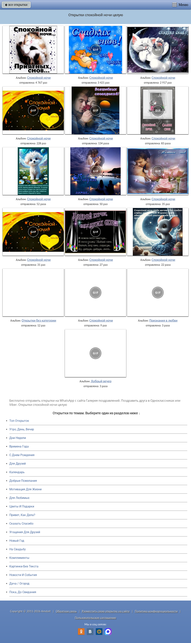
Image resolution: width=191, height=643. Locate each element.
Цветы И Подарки (21, 506)
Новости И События (23, 575)
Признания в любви (163, 320)
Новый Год (16, 540)
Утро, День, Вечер (21, 429)
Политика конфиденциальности (156, 611)
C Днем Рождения (22, 455)
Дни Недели (17, 438)
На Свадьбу (17, 549)
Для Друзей (17, 463)
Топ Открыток (19, 421)
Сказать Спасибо (21, 523)
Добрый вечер (101, 381)
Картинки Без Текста (23, 566)
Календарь (17, 472)
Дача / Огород (19, 583)
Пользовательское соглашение (95, 618)
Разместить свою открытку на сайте (106, 611)
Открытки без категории (39, 320)
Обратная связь (66, 611)
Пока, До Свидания (22, 592)
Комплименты (19, 558)
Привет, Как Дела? (22, 515)
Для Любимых (19, 498)
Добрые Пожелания (23, 480)
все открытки (16, 5)
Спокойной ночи (39, 77)
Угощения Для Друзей (24, 532)
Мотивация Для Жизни (25, 489)
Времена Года (19, 446)
